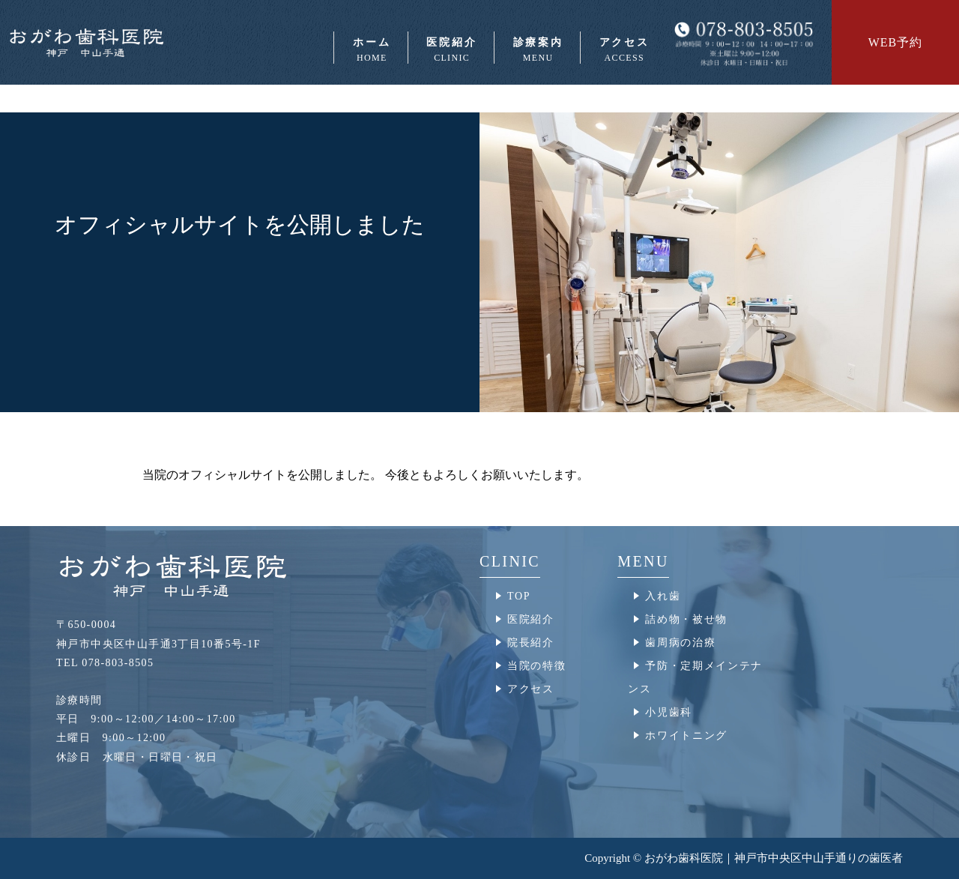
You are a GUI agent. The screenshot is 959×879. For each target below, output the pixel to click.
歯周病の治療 (680, 642)
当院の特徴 (536, 665)
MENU (643, 561)
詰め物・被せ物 (686, 619)
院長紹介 (530, 642)
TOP (518, 596)
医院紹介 (451, 50)
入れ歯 (662, 596)
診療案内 (537, 50)
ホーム (370, 50)
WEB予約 (895, 42)
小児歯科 (668, 712)
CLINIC (510, 561)
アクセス (623, 50)
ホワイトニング (686, 735)
